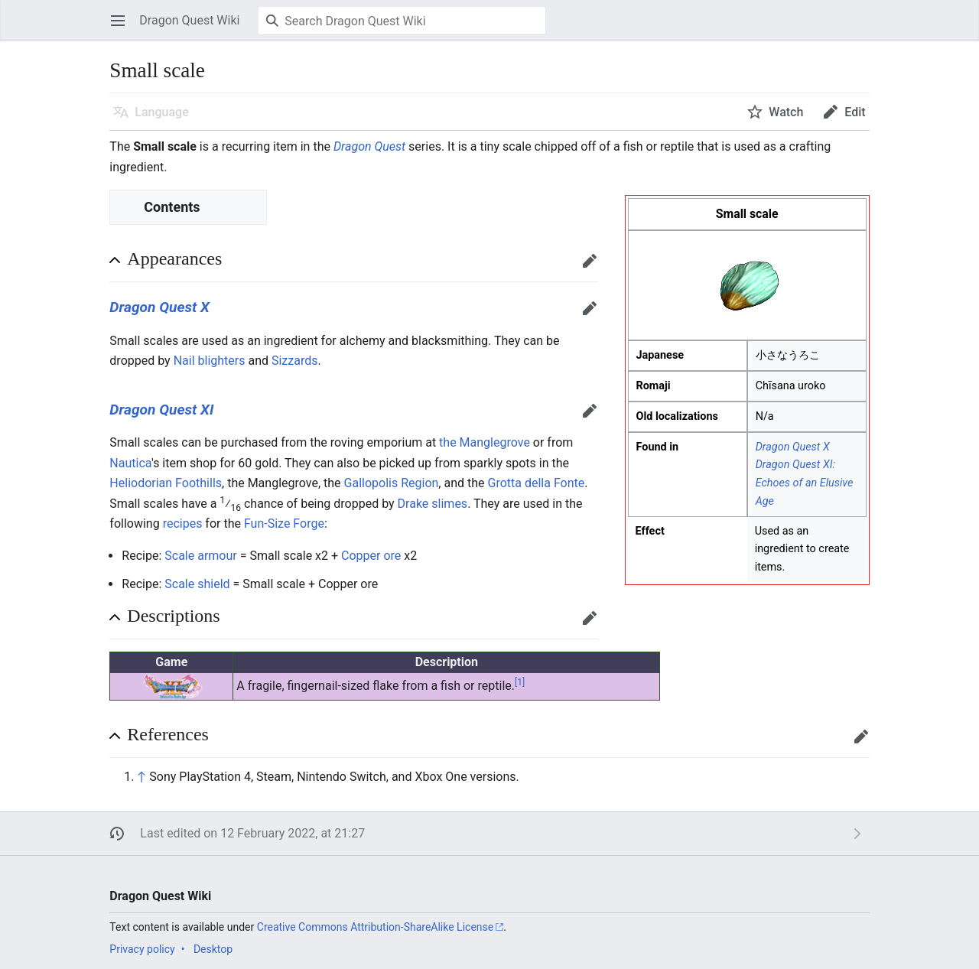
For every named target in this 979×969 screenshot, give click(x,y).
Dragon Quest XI (161, 409)
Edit (593, 268)
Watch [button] (786, 112)
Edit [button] (854, 112)
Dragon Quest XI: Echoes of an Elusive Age (805, 483)
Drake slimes (433, 503)
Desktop (213, 949)
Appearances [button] (174, 258)
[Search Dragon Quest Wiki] (402, 20)
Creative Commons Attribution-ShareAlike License (375, 927)
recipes (183, 523)
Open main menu (122, 28)
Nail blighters (210, 360)
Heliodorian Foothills (165, 483)
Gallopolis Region (391, 483)
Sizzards (295, 360)
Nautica (130, 463)
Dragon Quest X (793, 447)
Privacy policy (141, 949)
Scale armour (200, 555)
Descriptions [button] (173, 616)
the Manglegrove (484, 442)
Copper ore (371, 555)
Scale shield (196, 584)
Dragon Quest (369, 146)
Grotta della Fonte (536, 483)
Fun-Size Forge (284, 523)
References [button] (168, 734)
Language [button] (161, 112)
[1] (520, 682)
